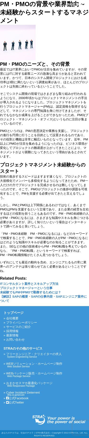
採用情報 (12, 331)
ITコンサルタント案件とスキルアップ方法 (29, 284)
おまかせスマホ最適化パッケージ (45, 384)
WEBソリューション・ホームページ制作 (45, 365)
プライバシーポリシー (21, 322)
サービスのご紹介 (18, 327)
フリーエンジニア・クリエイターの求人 (45, 355)
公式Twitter (15, 402)
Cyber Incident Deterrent (45, 393)
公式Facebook (17, 398)
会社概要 (12, 318)
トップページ (13, 313)
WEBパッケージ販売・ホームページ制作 (45, 374)
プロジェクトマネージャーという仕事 (26, 288)
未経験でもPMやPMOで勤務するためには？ (30, 292)
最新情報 (12, 335)
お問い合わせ (15, 339)
